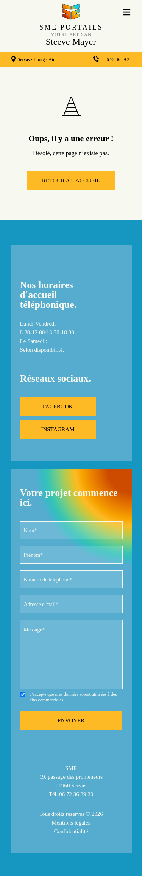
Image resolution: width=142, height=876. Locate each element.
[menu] (127, 12)
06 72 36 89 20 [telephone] (118, 59)
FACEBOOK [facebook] (58, 407)
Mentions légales (70, 823)
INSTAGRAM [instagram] (58, 429)
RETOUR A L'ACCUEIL (71, 181)
